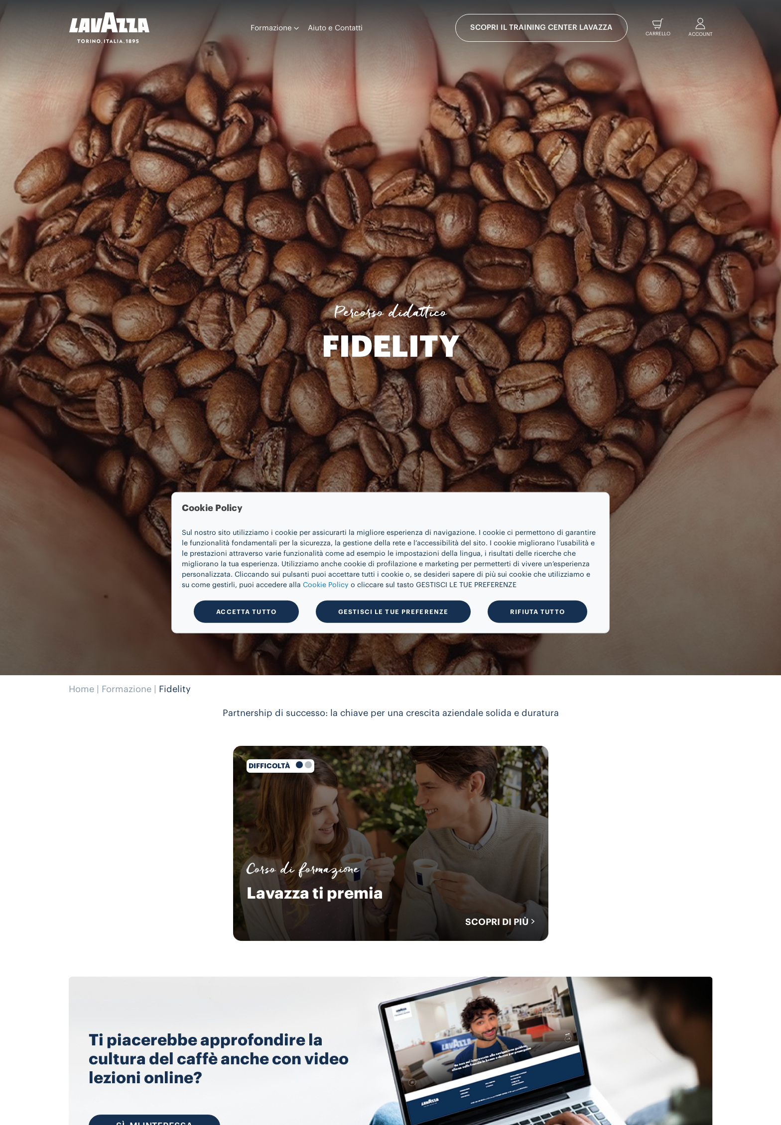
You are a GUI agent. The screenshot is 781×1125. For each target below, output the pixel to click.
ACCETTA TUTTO (246, 611)
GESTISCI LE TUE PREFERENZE (393, 611)
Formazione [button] (275, 28)
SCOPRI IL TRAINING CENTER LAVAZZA (541, 27)
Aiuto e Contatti (335, 28)
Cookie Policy (326, 585)
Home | (84, 689)
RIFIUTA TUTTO (537, 611)
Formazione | (129, 689)
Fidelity (175, 689)
